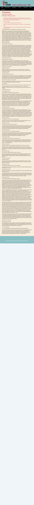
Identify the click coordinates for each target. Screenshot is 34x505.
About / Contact (8, 7)
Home (2, 7)
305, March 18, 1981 (11, 15)
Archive (30, 7)
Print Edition (14, 7)
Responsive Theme (25, 240)
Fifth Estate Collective (7, 14)
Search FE (3, 9)
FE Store (20, 7)
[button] (33, 1)
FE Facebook (26, 7)
